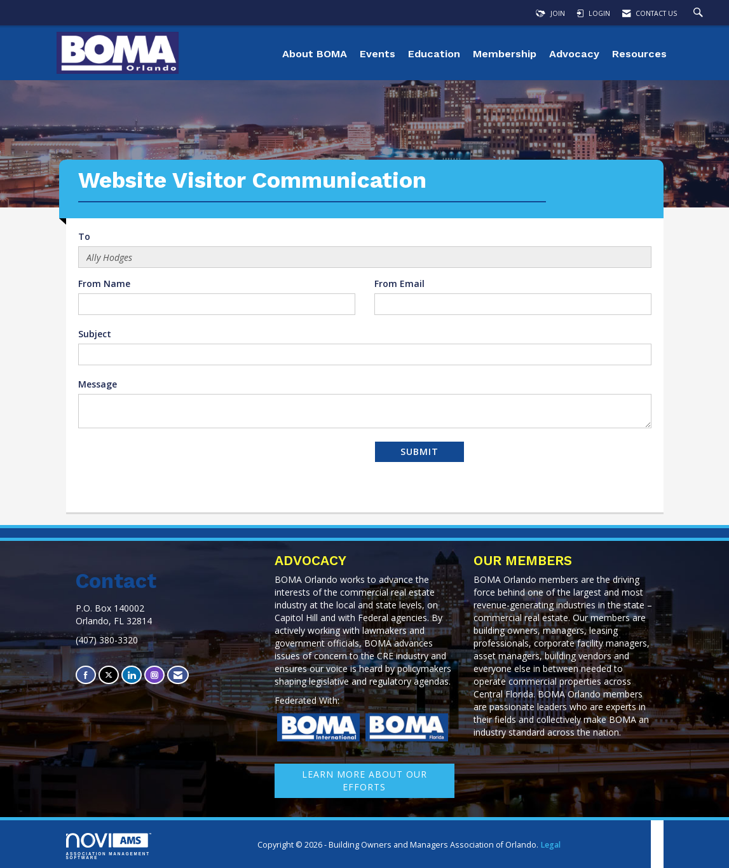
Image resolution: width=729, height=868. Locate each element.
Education (434, 54)
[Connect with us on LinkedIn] (131, 675)
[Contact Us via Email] (178, 675)
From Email (399, 283)
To (84, 236)
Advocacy (574, 54)
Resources (639, 54)
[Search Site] (700, 13)
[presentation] (174, 466)
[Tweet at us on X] (109, 675)
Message (97, 384)
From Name (104, 283)
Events (377, 54)
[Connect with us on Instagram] (154, 675)
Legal (550, 844)
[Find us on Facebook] (86, 675)
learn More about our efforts (364, 780)
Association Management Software (108, 846)
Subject (94, 334)
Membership (504, 54)
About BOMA (314, 54)
